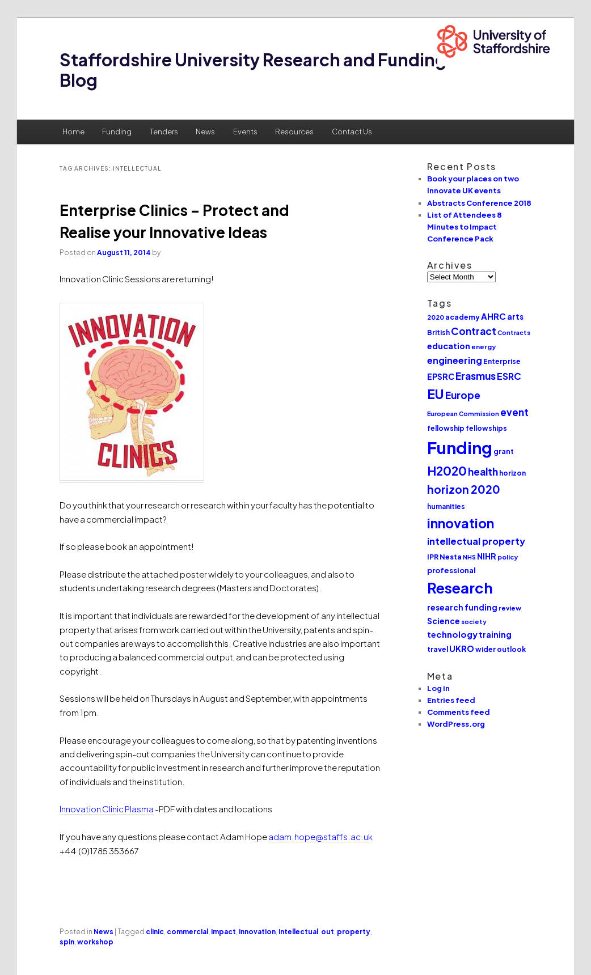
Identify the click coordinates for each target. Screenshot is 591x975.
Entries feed (451, 700)
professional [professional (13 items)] (451, 570)
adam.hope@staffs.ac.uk (320, 836)
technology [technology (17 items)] (452, 634)
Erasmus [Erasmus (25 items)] (475, 376)
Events (245, 131)
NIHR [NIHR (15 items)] (486, 556)
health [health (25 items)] (483, 471)
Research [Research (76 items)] (460, 588)
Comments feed (458, 712)
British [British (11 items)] (438, 332)
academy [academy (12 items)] (462, 316)
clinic (155, 931)
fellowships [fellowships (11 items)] (486, 428)
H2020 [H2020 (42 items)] (447, 470)
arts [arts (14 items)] (515, 316)
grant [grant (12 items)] (503, 451)
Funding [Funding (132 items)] (459, 447)
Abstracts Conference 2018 (479, 202)
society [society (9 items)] (474, 621)
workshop (95, 942)
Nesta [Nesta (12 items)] (451, 556)
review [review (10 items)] (510, 608)
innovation (257, 931)
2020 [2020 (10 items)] (435, 317)
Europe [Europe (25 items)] (462, 395)
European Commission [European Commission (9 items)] (463, 413)
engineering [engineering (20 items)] (454, 360)
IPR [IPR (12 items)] (432, 556)
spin (67, 942)
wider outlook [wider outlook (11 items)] (500, 649)
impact (223, 931)
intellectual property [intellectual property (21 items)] (476, 541)
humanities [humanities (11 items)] (446, 506)
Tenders (164, 131)
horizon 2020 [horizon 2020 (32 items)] (463, 489)
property (353, 931)
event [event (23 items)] (514, 412)
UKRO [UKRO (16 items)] (461, 648)
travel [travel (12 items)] (437, 649)
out (327, 931)
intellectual (298, 931)
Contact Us (352, 131)
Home (73, 131)
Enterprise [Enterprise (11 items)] (502, 361)
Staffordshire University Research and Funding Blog (253, 70)
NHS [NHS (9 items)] (469, 557)
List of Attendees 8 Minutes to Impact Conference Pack (464, 226)
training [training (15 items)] (495, 634)
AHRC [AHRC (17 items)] (493, 316)
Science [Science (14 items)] (443, 621)
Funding (117, 131)
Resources (294, 131)
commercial (187, 931)
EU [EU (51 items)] (435, 393)
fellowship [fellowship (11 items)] (446, 428)
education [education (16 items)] (448, 346)
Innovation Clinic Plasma (107, 808)
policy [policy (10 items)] (507, 557)
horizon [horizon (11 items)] (512, 473)
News (205, 131)
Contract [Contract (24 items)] (473, 331)
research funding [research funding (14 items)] (462, 607)
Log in (438, 688)
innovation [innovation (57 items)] (460, 523)
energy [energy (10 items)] (483, 346)
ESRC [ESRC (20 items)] (509, 376)
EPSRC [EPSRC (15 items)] (440, 376)
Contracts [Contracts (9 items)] (513, 332)
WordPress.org (456, 723)
